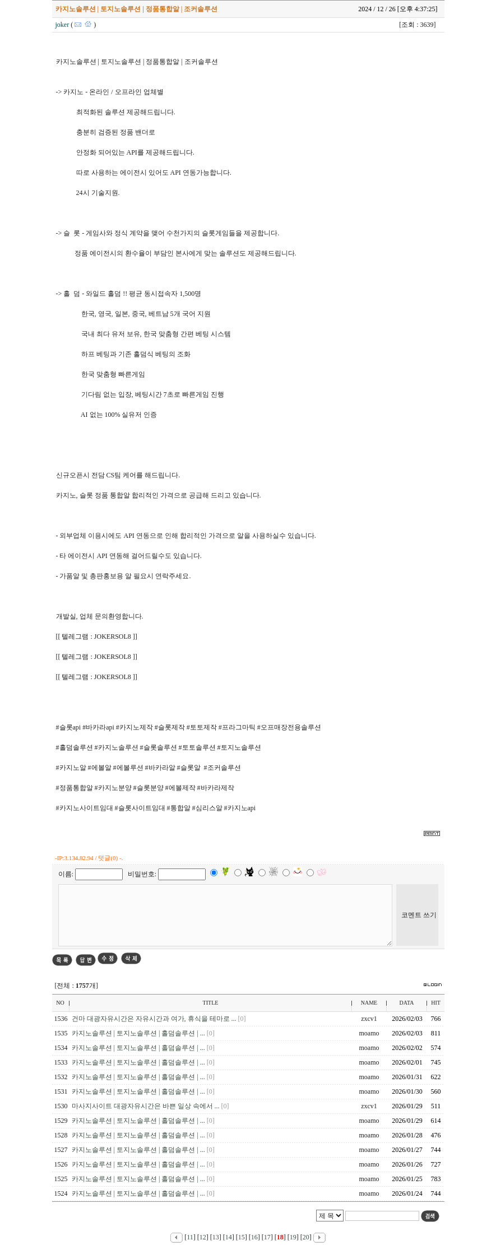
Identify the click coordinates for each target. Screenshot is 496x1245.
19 (293, 1237)
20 (306, 1237)
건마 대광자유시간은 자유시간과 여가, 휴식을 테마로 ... (155, 1019)
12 (203, 1237)
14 (228, 1237)
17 (267, 1237)
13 (215, 1237)
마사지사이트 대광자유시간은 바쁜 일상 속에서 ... (146, 1106)
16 (254, 1237)
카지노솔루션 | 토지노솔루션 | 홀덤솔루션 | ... (139, 1033)
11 (190, 1237)
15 (241, 1237)
